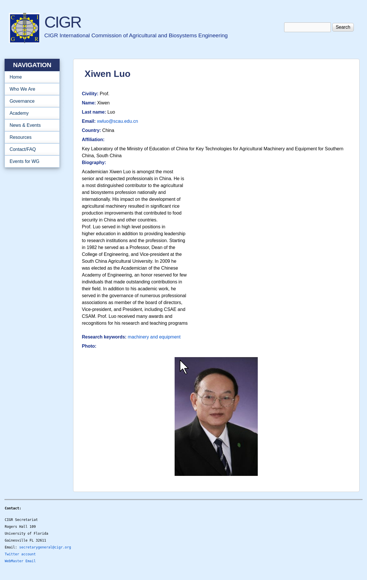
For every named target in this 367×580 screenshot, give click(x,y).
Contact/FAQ (30, 149)
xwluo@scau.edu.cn (117, 121)
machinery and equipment (154, 336)
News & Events (30, 125)
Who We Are (30, 89)
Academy (30, 113)
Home (15, 77)
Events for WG (24, 161)
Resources (30, 137)
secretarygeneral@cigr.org (45, 547)
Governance (30, 101)
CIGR (62, 22)
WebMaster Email (20, 561)
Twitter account (20, 554)
